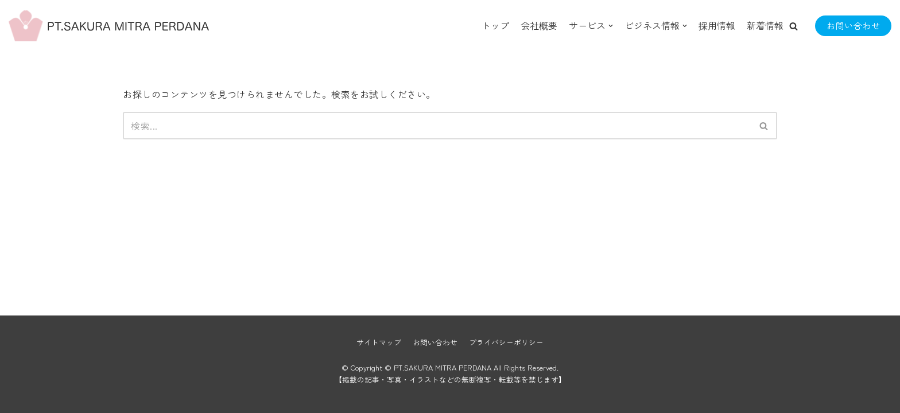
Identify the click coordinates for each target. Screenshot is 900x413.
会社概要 (539, 25)
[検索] (437, 125)
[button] (793, 26)
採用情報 (717, 25)
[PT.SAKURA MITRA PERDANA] (66, 25)
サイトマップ (378, 342)
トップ (495, 25)
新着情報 (765, 25)
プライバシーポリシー (506, 342)
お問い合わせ (853, 26)
